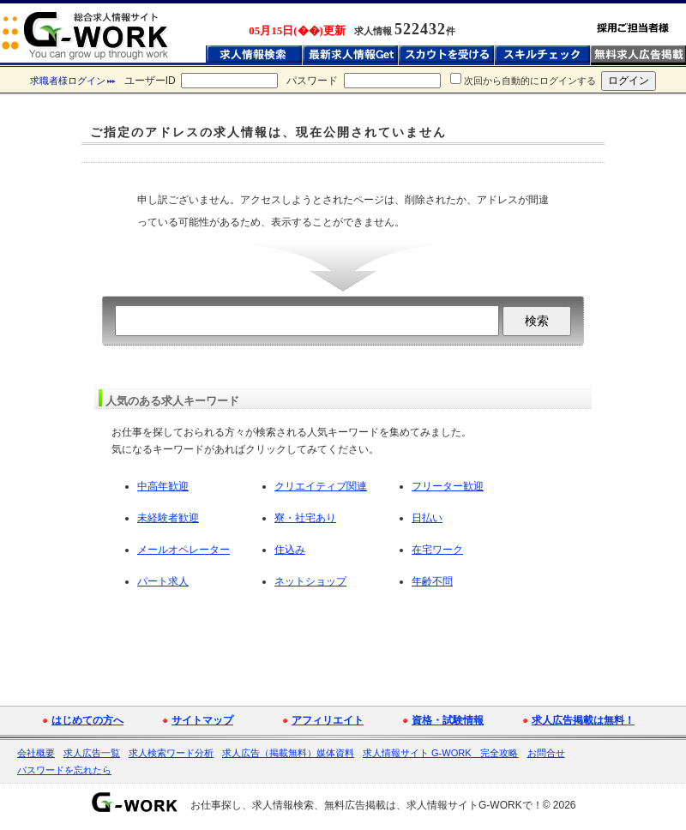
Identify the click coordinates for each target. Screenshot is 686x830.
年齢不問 (432, 581)
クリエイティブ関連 (320, 486)
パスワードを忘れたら (64, 770)
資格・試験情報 (448, 720)
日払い (427, 518)
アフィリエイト (328, 720)
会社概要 (36, 753)
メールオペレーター (183, 550)
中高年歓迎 (163, 486)
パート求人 (163, 581)
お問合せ (546, 753)
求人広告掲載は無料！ (583, 720)
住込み (289, 550)
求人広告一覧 (91, 753)
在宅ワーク (437, 550)
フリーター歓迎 (448, 486)
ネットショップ (310, 581)
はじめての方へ (87, 720)
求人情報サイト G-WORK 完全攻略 (441, 753)
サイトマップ (202, 720)
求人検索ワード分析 (171, 753)
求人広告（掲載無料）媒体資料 (288, 753)
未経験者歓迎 (168, 518)
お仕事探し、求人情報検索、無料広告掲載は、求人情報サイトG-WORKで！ (366, 805)
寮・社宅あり (305, 518)
